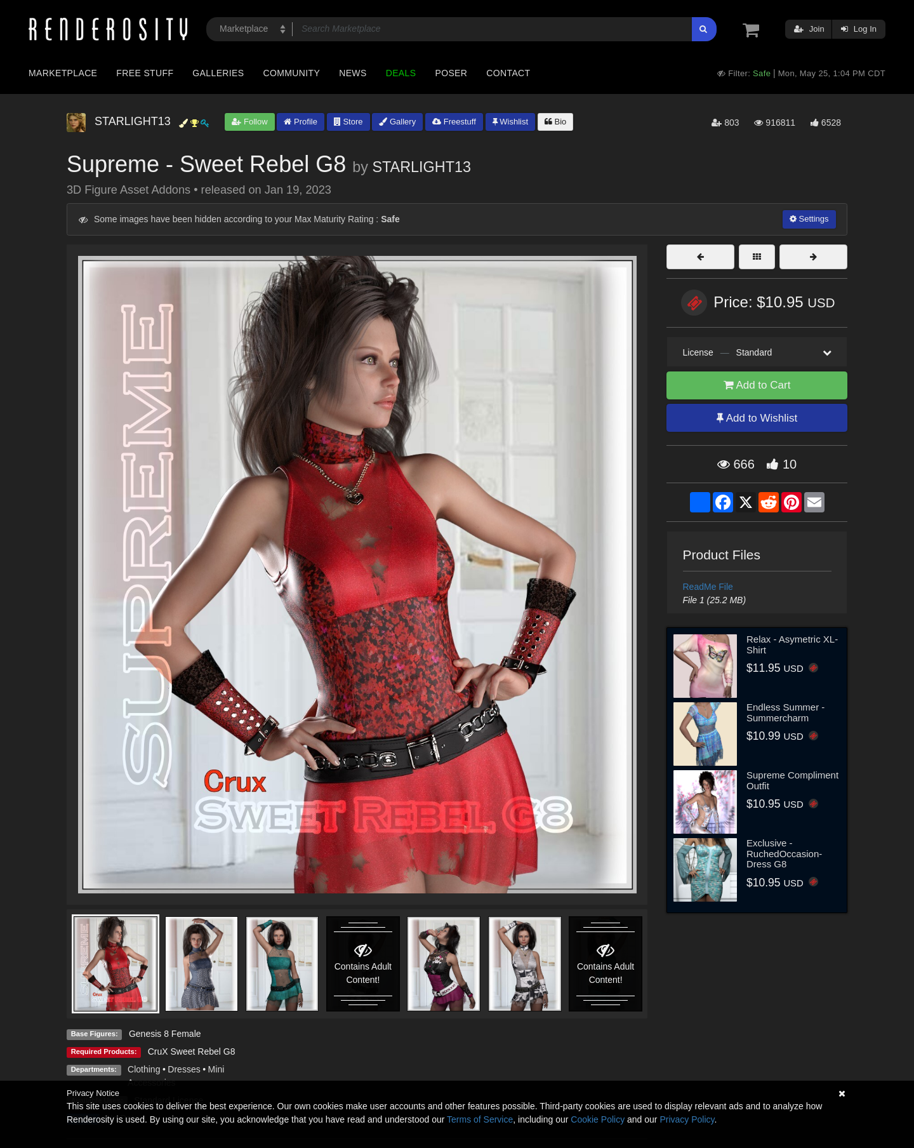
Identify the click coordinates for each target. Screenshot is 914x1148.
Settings (809, 219)
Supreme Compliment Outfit (792, 780)
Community (292, 73)
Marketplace (63, 73)
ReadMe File (708, 587)
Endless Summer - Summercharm (785, 712)
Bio (555, 121)
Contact (508, 73)
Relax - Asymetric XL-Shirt (792, 644)
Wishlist (510, 121)
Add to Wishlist (757, 418)
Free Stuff (144, 73)
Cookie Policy (598, 1119)
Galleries (218, 73)
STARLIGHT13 (421, 167)
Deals (401, 73)
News (352, 73)
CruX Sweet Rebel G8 (191, 1051)
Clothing (144, 1069)
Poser (451, 73)
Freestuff (454, 121)
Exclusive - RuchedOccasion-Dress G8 (784, 853)
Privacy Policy (686, 1119)
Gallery (397, 121)
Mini (216, 1069)
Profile (300, 121)
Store (348, 121)
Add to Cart (757, 385)
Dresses (184, 1069)
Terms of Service (480, 1119)
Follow (249, 121)
